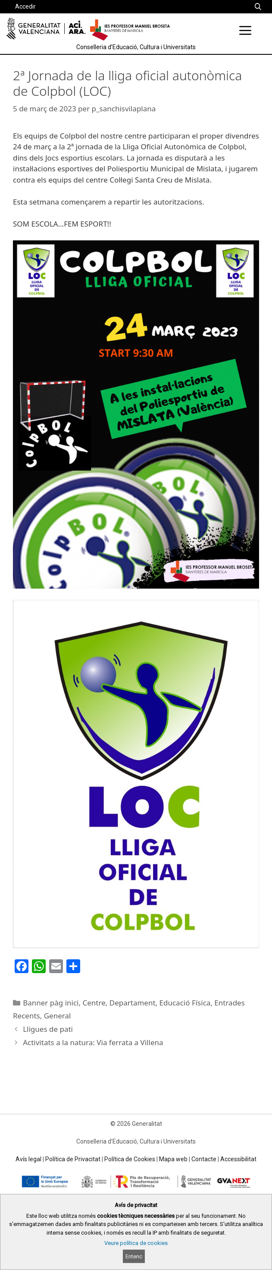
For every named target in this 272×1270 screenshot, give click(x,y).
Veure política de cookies (136, 1243)
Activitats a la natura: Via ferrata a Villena (93, 1042)
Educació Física (185, 1003)
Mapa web (173, 1159)
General (57, 1016)
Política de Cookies (129, 1159)
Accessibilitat (238, 1159)
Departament (132, 1003)
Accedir (25, 6)
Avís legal (28, 1159)
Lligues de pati (48, 1029)
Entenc (133, 1256)
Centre (94, 1003)
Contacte (203, 1159)
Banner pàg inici (50, 1003)
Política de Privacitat (72, 1159)
